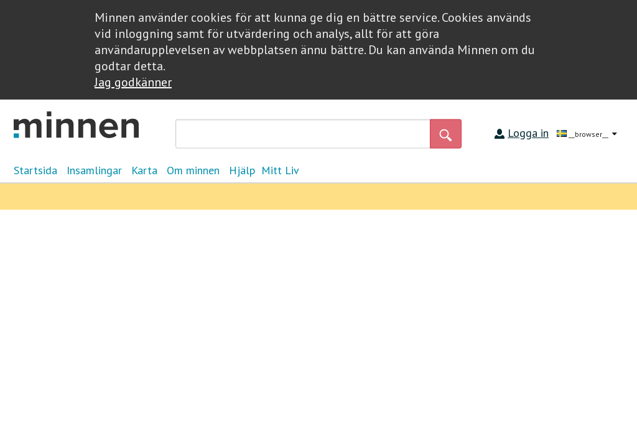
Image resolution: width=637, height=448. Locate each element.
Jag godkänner (133, 82)
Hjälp (242, 170)
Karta (144, 170)
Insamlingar (94, 170)
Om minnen (193, 170)
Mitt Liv (280, 170)
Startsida (35, 170)
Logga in (528, 133)
